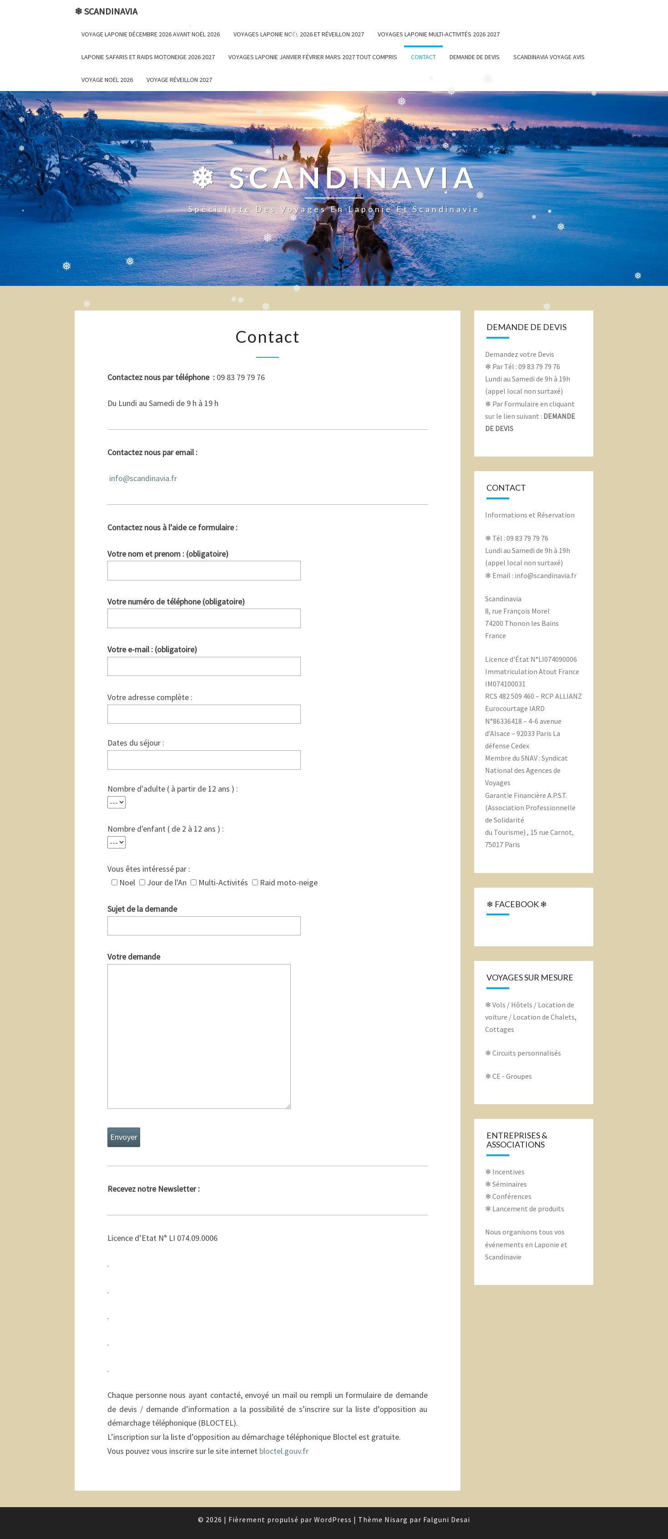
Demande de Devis (475, 57)
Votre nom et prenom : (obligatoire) (204, 562)
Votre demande (199, 1031)
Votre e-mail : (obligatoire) (204, 657)
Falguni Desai (446, 1519)
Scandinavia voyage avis (549, 57)
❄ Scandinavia (106, 11)
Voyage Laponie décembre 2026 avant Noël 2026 (150, 34)
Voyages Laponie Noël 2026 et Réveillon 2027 (298, 34)
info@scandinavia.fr (143, 478)
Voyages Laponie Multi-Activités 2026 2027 (439, 34)
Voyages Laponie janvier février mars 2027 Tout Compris (312, 57)
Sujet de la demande (204, 917)
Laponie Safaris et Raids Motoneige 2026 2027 (148, 57)
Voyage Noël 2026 (107, 80)
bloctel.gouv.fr (284, 1451)
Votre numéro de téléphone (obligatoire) (204, 610)
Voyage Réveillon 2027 (179, 80)
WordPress (333, 1519)
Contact (423, 57)
